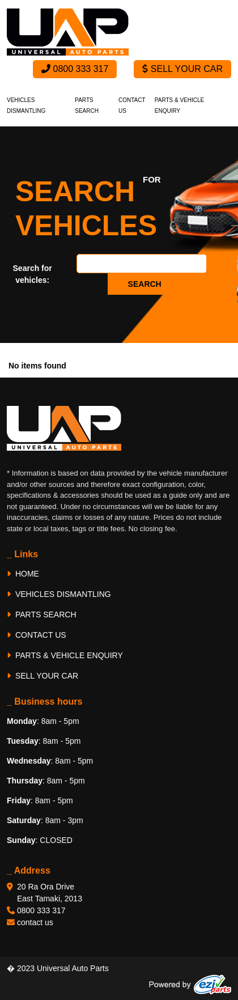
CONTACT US (36, 634)
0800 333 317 (74, 69)
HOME (23, 573)
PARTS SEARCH (41, 614)
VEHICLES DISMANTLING (59, 594)
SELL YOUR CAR (42, 675)
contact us (35, 922)
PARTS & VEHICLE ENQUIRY (65, 655)
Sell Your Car (182, 69)
